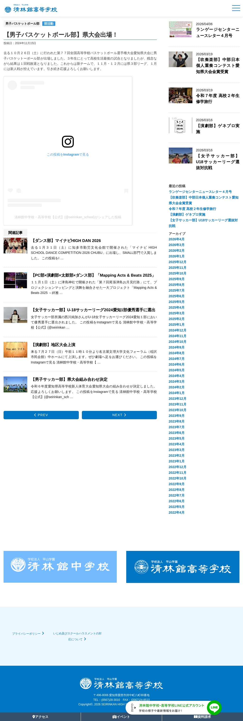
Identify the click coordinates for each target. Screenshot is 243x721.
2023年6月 (177, 433)
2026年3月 (177, 245)
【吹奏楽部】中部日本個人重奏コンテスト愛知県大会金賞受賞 (217, 65)
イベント (121, 717)
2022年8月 (177, 490)
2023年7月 (177, 427)
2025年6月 (177, 296)
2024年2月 (177, 387)
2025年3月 (177, 313)
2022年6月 (177, 501)
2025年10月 (178, 273)
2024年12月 (178, 330)
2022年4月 (177, 512)
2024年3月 (177, 381)
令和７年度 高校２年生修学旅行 (192, 209)
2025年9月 (177, 279)
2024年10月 (178, 342)
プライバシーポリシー (26, 633)
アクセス (40, 717)
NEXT (119, 415)
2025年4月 (177, 307)
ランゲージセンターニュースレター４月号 (200, 192)
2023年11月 (178, 404)
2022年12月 (178, 467)
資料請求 (202, 717)
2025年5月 (177, 302)
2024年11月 (178, 336)
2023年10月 (178, 410)
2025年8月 (177, 285)
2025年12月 (178, 262)
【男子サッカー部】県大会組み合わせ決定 (69, 379)
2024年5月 (177, 370)
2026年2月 (177, 250)
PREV (41, 415)
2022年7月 (177, 495)
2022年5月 (177, 507)
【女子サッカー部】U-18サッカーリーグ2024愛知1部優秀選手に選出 (93, 310)
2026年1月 (177, 256)
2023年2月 (177, 455)
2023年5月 (177, 438)
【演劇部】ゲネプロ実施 (187, 214)
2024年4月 (177, 376)
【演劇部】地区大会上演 (53, 345)
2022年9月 (177, 484)
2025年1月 (177, 324)
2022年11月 (178, 472)
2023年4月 (177, 444)
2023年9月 (177, 416)
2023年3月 (177, 450)
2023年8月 (177, 421)
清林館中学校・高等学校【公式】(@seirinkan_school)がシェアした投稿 (67, 217)
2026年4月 (177, 239)
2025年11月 (178, 268)
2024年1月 (177, 393)
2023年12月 (178, 398)
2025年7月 (177, 290)
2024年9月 (177, 347)
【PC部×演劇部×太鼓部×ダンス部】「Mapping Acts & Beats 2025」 (93, 275)
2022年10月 (178, 478)
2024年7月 (177, 359)
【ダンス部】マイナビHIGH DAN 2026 (66, 240)
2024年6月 (177, 364)
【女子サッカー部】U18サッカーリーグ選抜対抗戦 (217, 162)
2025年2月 (177, 319)
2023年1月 (177, 461)
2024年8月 (177, 353)
